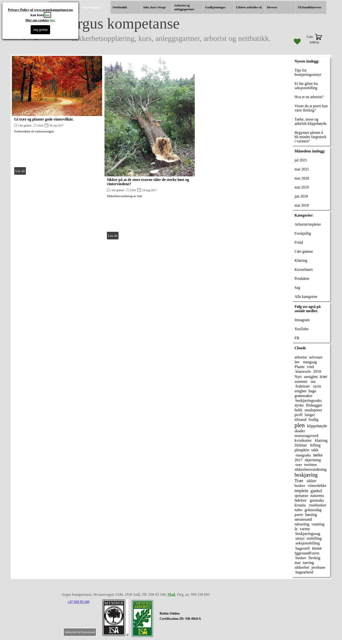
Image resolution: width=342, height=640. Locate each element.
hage (312, 391)
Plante (299, 366)
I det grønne (25, 125)
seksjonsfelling (307, 543)
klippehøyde (317, 426)
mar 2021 (301, 169)
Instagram (302, 320)
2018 (317, 371)
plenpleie (301, 450)
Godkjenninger (215, 7)
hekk (298, 410)
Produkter (301, 278)
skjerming (313, 460)
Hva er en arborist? (308, 97)
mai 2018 (301, 205)
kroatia (300, 505)
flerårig (314, 558)
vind (310, 366)
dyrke (299, 405)
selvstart (316, 357)
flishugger (314, 405)
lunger (310, 414)
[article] (57, 116)
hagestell (302, 548)
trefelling (314, 538)
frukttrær (302, 386)
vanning (317, 524)
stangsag (309, 362)
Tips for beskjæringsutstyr (307, 72)
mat (297, 562)
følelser (300, 500)
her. (47, 15)
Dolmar (300, 445)
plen (299, 425)
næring (308, 562)
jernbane (318, 567)
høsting (311, 514)
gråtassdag (313, 510)
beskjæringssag (307, 533)
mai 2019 (301, 187)
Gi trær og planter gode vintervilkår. (43, 119)
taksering (301, 524)
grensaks (316, 500)
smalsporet (313, 410)
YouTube (301, 329)
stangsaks (302, 455)
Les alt (20, 171)
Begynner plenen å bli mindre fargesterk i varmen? (310, 137)
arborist (300, 357)
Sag (297, 288)
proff (298, 414)
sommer (301, 381)
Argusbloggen (91, 7)
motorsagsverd (306, 435)
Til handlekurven (309, 7)
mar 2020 (301, 178)
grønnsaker (303, 395)
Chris (40, 125)
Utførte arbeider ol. (249, 7)
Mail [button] (171, 594)
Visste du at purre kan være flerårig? (311, 108)
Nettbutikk (120, 7)
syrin (316, 386)
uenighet (311, 376)
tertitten (310, 464)
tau (313, 381)
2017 (298, 460)
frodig (313, 419)
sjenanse (301, 495)
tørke (318, 454)
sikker (310, 481)
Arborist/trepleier (307, 224)
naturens (317, 495)
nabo (298, 510)
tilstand (300, 419)
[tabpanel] (189, 618)
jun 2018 (301, 196)
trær (323, 376)
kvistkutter (303, 440)
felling (315, 445)
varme (305, 529)
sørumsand (303, 519)
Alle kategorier (305, 297)
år (296, 529)
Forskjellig (302, 233)
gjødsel (316, 491)
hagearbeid (303, 572)
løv (297, 362)
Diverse (272, 7)
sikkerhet (301, 567)
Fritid (298, 242)
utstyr (299, 538)
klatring (321, 440)
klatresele (302, 371)
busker (299, 485)
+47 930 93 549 (78, 602)
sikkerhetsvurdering (310, 469)
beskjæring (306, 475)
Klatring (300, 260)
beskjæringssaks (308, 400)
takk (314, 450)
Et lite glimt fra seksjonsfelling (306, 86)
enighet (300, 391)
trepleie (301, 490)
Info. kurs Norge (154, 7)
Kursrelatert (303, 269)
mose (317, 548)
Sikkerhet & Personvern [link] (80, 632)
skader (299, 431)
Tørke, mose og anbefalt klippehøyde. (311, 121)
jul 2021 (300, 160)
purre (298, 514)
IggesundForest (306, 553)
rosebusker (317, 505)
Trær (298, 480)
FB (296, 338)
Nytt (298, 376)
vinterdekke (316, 485)
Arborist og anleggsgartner (184, 7)
